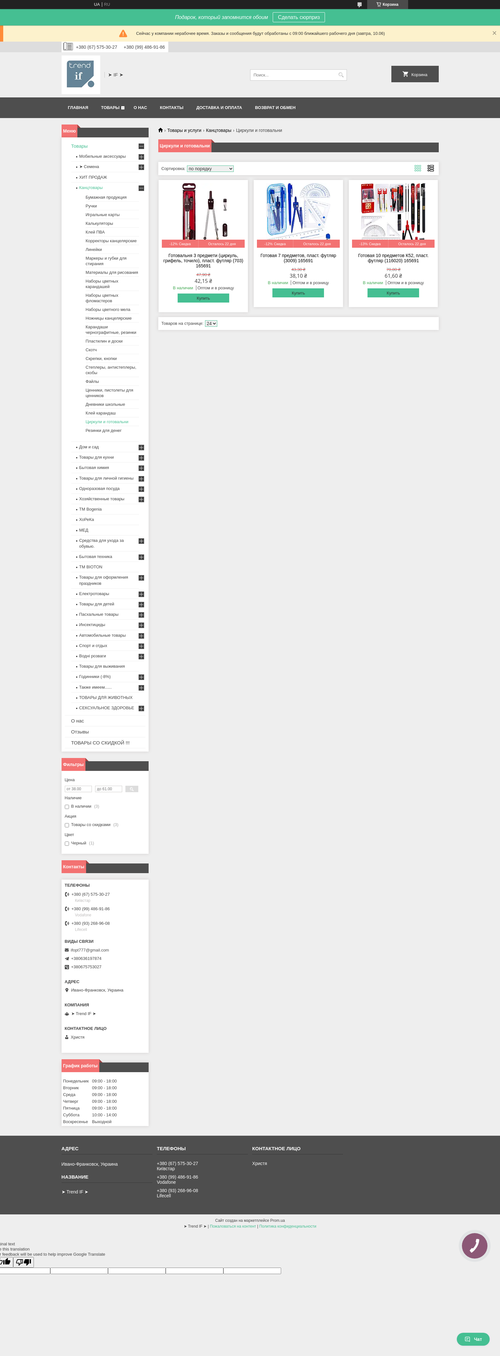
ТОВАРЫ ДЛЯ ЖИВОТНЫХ (106, 697)
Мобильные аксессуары (102, 156)
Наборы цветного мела (108, 309)
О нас (140, 107)
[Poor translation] (23, 1262)
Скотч (91, 349)
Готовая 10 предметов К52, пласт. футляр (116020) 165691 (393, 258)
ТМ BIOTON (91, 566)
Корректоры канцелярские (111, 240)
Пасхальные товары (99, 614)
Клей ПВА (95, 232)
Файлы (92, 381)
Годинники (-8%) (95, 676)
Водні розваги (92, 655)
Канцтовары (218, 130)
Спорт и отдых (93, 645)
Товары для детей (96, 604)
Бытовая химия (94, 467)
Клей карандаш (101, 413)
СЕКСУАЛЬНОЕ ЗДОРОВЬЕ (106, 707)
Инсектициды (92, 624)
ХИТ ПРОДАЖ (93, 177)
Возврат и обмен (275, 107)
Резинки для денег (104, 430)
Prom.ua (277, 1220)
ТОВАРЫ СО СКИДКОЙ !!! (100, 742)
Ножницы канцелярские (109, 318)
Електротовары (94, 593)
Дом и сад (89, 446)
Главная (78, 107)
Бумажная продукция (106, 197)
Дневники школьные (105, 404)
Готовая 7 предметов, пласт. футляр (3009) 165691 (298, 258)
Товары (110, 107)
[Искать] (341, 75)
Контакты (171, 107)
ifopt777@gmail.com (90, 950)
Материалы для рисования (112, 272)
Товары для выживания (102, 666)
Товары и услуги (184, 130)
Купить (203, 298)
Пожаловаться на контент (233, 1226)
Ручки (91, 206)
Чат (473, 1339)
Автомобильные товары (102, 635)
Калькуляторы (99, 223)
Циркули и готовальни (107, 421)
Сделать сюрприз (299, 17)
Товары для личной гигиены (106, 478)
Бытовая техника (95, 556)
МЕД (83, 530)
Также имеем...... (95, 687)
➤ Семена (89, 166)
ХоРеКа (86, 519)
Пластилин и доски (104, 341)
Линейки (94, 249)
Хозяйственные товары (101, 498)
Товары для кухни (96, 457)
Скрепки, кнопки (101, 358)
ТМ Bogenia (90, 509)
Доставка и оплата (219, 107)
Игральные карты (103, 214)
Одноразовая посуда (99, 488)
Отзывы (80, 731)
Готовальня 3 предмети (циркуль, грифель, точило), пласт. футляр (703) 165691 (203, 260)
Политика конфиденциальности (287, 1226)
